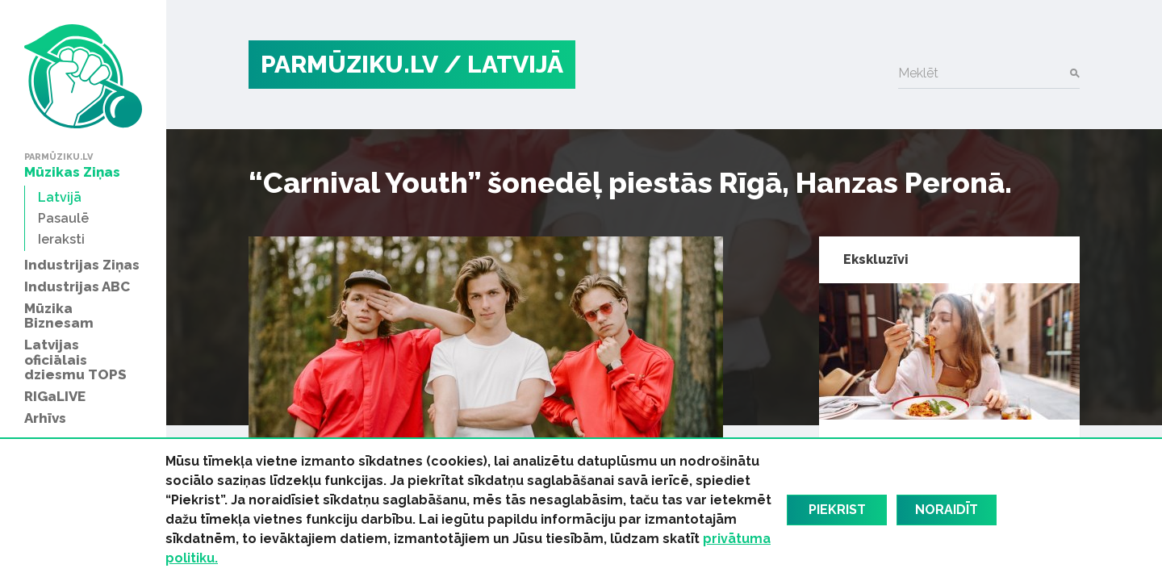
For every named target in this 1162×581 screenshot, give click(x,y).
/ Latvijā (503, 64)
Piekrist (837, 509)
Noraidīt (946, 509)
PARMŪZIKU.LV (349, 64)
